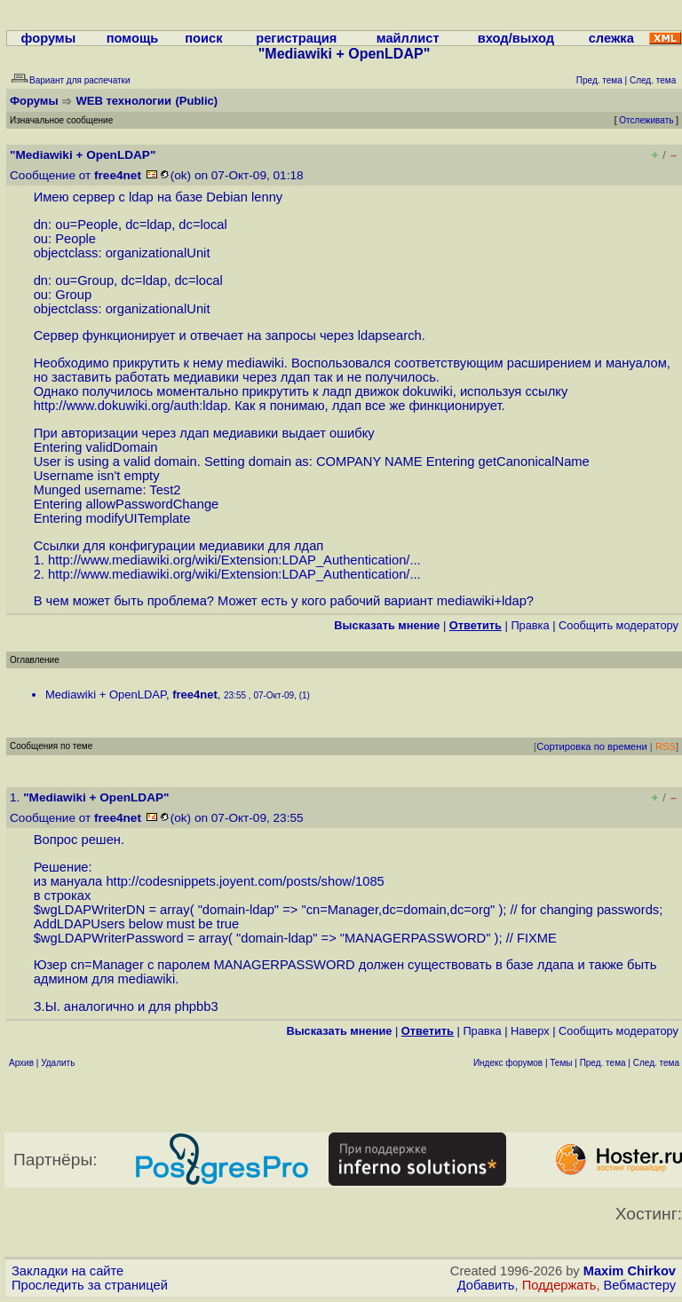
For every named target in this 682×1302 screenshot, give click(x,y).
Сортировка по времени (591, 746)
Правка (530, 625)
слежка (611, 38)
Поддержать (559, 1285)
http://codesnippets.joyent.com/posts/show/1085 (245, 881)
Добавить (486, 1285)
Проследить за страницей (90, 1285)
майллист (408, 38)
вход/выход (516, 38)
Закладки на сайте (67, 1271)
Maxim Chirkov (629, 1271)
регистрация (296, 38)
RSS (665, 746)
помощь (133, 38)
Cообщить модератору (618, 625)
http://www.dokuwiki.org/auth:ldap (130, 405)
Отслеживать (646, 120)
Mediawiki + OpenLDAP (105, 694)
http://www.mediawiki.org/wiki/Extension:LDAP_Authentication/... (234, 560)
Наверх (530, 1031)
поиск (203, 38)
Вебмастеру (640, 1285)
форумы (48, 38)
